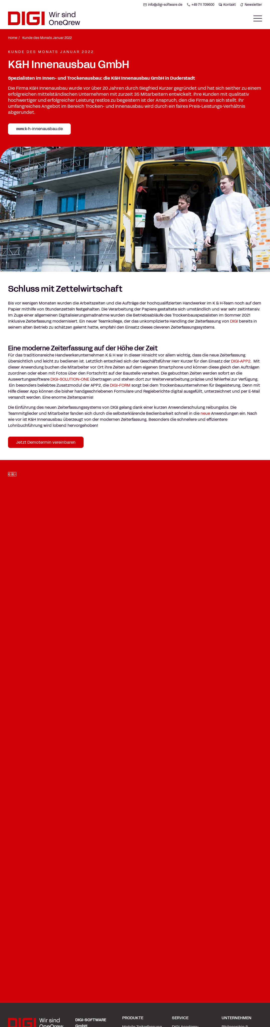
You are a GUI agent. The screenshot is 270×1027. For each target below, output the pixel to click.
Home (12, 38)
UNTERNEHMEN (236, 1018)
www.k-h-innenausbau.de (39, 129)
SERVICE (180, 1018)
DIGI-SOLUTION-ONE (69, 379)
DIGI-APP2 (240, 361)
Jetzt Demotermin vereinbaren (46, 442)
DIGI (234, 321)
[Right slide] (14, 474)
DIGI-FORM (120, 385)
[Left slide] (10, 474)
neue (205, 413)
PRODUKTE (132, 1018)
